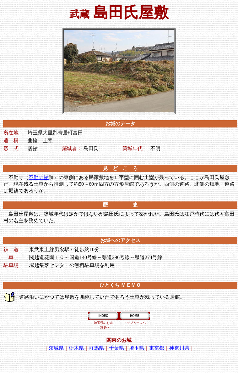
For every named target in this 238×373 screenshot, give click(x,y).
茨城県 (56, 348)
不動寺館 (39, 177)
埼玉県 (136, 348)
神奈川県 (179, 348)
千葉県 (116, 348)
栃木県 (76, 348)
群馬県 (96, 348)
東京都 (156, 348)
